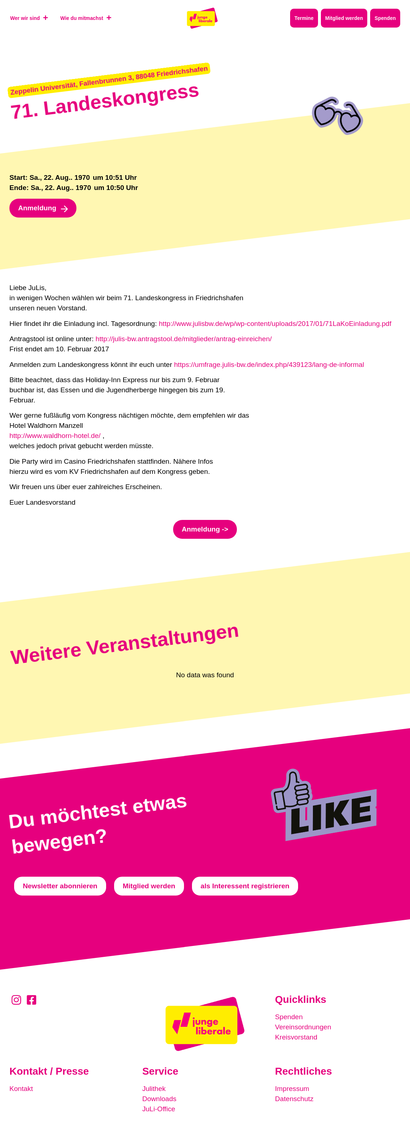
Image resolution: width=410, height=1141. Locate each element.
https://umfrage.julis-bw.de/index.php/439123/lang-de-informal (269, 364)
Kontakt (21, 1088)
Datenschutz (294, 1099)
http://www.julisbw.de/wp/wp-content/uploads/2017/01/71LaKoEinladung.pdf (275, 323)
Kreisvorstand (296, 1037)
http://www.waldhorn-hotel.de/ (55, 435)
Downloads (159, 1099)
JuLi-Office (158, 1109)
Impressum (292, 1088)
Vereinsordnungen (303, 1027)
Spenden (289, 1017)
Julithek (154, 1088)
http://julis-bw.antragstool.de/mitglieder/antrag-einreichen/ (184, 339)
